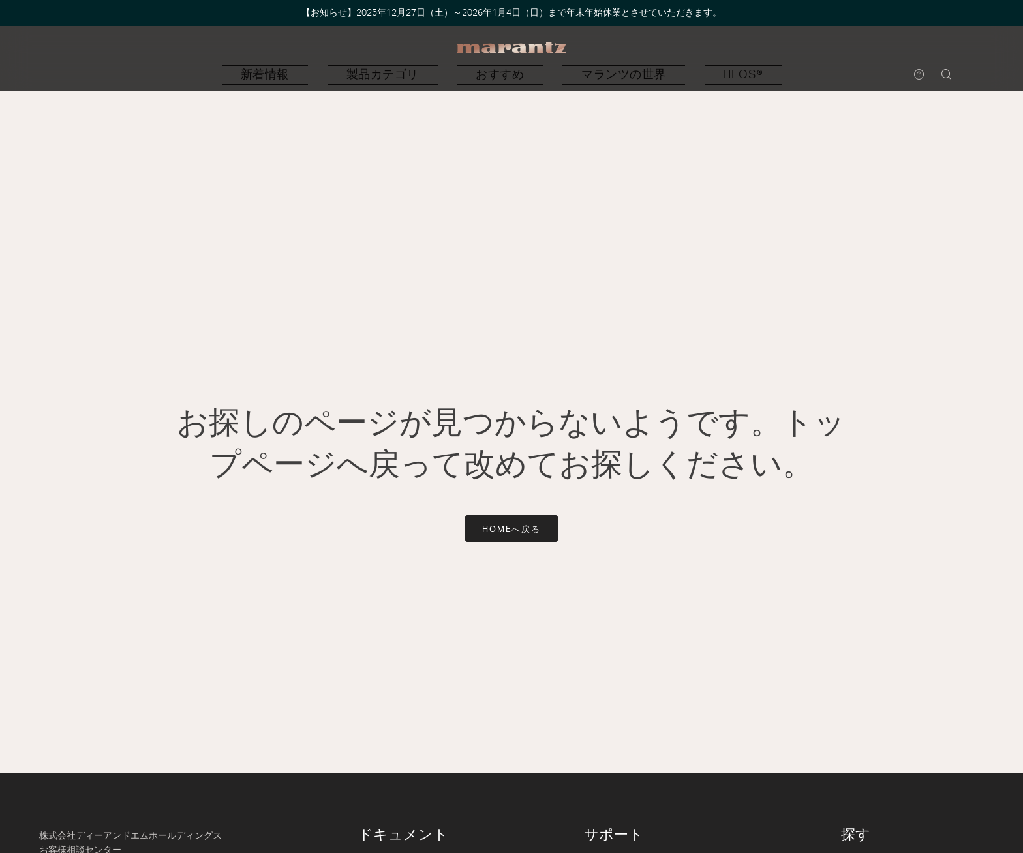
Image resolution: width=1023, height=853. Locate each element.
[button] (364, 75)
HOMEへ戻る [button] (512, 530)
